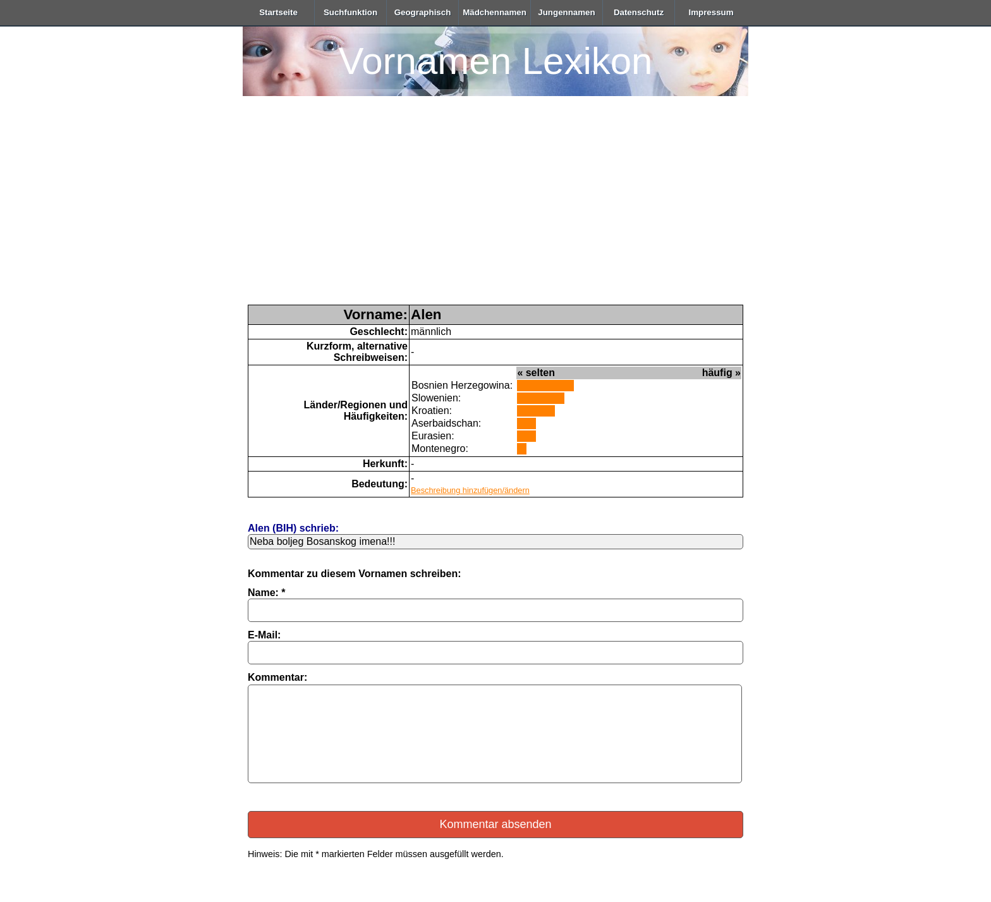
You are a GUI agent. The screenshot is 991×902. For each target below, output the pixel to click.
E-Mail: (264, 635)
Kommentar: (277, 677)
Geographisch (422, 12)
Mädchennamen (494, 12)
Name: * (267, 592)
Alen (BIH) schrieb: (293, 528)
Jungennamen (566, 12)
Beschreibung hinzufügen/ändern (470, 490)
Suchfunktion (350, 12)
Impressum (710, 12)
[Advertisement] (495, 209)
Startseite (278, 12)
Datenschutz (639, 12)
